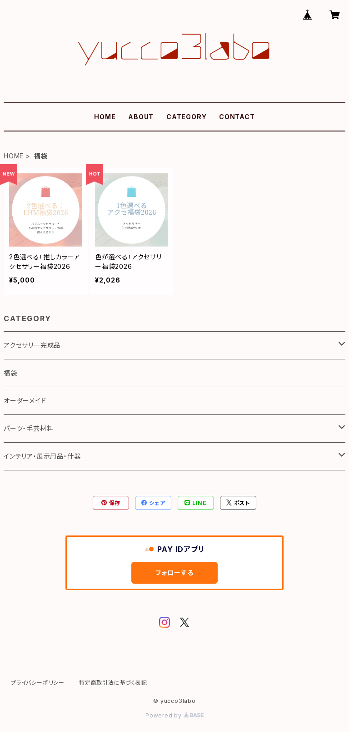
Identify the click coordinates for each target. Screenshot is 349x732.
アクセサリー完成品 (32, 345)
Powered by (174, 715)
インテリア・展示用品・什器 (42, 456)
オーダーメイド (25, 400)
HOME (104, 117)
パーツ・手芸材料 (28, 428)
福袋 (10, 373)
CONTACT (237, 117)
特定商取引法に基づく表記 (113, 682)
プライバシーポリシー (38, 682)
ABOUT (141, 117)
